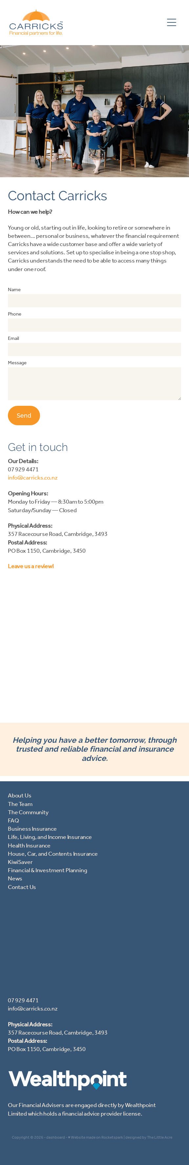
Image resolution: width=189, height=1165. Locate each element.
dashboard (55, 1137)
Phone (14, 314)
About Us (20, 795)
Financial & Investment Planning (47, 870)
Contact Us (22, 887)
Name (14, 290)
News (15, 878)
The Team (20, 804)
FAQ (13, 820)
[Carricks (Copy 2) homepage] (87, 23)
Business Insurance (32, 829)
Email (13, 338)
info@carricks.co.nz (33, 478)
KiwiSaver (20, 862)
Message (17, 363)
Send (24, 415)
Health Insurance (29, 845)
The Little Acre (159, 1137)
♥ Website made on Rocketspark (95, 1137)
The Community (28, 812)
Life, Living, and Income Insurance (50, 837)
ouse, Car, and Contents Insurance (55, 854)
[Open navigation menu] (171, 22)
